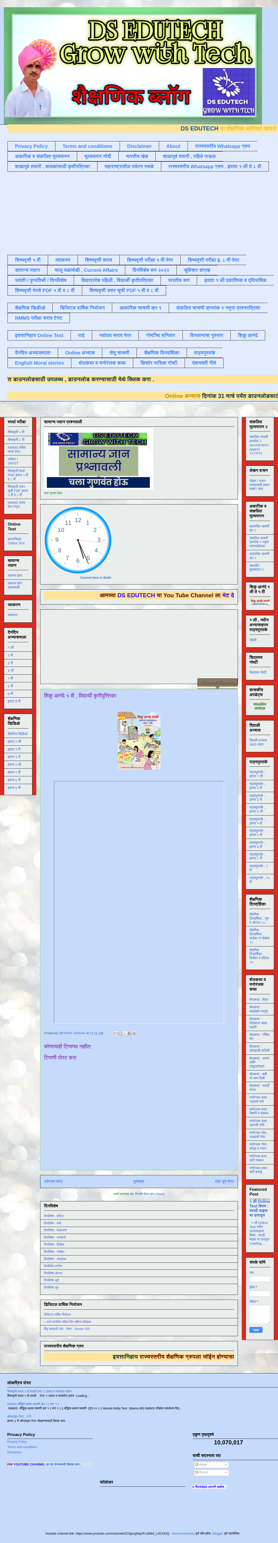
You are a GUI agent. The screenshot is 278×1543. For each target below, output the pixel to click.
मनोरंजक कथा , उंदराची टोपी (259, 1123)
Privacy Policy (31, 146)
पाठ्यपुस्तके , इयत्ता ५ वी (257, 821)
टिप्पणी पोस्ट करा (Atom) (150, 1194)
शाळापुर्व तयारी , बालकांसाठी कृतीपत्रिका (52, 166)
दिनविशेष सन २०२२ (150, 270)
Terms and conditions (87, 146)
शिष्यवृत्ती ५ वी (28, 260)
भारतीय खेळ (137, 156)
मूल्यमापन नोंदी (97, 156)
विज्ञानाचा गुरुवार (206, 335)
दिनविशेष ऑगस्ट (53, 1273)
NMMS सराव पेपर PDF (16, 505)
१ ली (11, 647)
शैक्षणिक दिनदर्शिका (161, 352)
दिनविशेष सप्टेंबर (53, 1266)
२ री (10, 655)
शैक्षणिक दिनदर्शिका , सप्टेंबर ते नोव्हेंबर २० (259, 936)
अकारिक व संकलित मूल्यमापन (42, 156)
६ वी (10, 686)
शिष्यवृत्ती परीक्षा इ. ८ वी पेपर (213, 260)
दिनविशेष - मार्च (52, 1223)
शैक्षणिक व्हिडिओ (17, 734)
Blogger (217, 1533)
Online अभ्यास (80, 352)
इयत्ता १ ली (14, 741)
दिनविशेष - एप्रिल (54, 1216)
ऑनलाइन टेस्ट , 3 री (19, 1416)
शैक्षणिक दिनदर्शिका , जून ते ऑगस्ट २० (259, 918)
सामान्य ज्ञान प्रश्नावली (15, 585)
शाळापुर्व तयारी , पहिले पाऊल (189, 156)
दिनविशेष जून (51, 1287)
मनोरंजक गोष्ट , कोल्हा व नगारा (258, 1146)
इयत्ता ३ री (14, 757)
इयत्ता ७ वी (14, 788)
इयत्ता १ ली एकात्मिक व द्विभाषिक (235, 280)
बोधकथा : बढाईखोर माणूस (258, 1009)
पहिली (252, 640)
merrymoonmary (183, 1533)
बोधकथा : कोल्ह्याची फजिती (259, 1049)
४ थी (11, 670)
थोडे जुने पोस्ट (224, 1181)
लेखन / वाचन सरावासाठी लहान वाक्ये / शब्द (259, 485)
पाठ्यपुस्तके (204, 352)
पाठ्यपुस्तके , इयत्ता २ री (257, 786)
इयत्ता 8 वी (14, 701)
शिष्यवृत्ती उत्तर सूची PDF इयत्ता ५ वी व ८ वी (18, 491)
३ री (10, 663)
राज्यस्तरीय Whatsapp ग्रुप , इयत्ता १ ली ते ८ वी (214, 166)
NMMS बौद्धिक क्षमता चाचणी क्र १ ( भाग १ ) (33, 1404)
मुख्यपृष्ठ (138, 1181)
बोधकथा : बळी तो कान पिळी (258, 1076)
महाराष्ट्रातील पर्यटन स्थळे (129, 166)
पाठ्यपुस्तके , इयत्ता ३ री (257, 798)
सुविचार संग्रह (197, 270)
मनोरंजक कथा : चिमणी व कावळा (259, 1111)
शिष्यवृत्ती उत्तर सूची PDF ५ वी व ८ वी (124, 290)
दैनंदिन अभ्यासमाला (33, 352)
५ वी (10, 678)
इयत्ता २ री (14, 749)
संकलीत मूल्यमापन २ (256, 568)
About (173, 146)
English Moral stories (39, 363)
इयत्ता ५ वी (14, 772)
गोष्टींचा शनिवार (160, 335)
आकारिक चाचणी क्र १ (140, 307)
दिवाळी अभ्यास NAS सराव (258, 742)
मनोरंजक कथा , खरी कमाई (259, 1170)
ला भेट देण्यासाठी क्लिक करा (81, 1464)
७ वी (10, 694)
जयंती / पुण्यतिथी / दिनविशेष (40, 280)
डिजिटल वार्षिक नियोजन (82, 307)
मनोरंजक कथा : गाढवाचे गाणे (259, 1099)
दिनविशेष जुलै (51, 1280)
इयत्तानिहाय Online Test (39, 335)
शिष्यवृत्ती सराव (98, 260)
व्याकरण (62, 260)
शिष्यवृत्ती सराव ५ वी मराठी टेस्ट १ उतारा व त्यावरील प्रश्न (39, 1391)
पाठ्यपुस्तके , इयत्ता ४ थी (257, 809)
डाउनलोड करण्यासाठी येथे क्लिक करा (90, 379)
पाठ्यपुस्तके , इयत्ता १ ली (257, 774)
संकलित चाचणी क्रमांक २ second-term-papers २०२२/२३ (259, 445)
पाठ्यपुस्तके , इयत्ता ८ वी (257, 856)
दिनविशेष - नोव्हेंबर (54, 1252)
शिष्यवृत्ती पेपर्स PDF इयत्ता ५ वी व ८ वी (18, 475)
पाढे (81, 335)
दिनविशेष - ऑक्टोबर (55, 1259)
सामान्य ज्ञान (27, 270)
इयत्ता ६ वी (14, 780)
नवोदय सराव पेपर (115, 335)
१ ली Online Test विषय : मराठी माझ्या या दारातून (259, 1208)
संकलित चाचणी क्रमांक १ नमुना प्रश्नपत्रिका (218, 307)
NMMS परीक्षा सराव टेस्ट (38, 318)
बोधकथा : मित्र (258, 1000)
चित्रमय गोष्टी (257, 672)
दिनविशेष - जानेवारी (55, 1237)
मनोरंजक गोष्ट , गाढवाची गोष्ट (258, 1135)
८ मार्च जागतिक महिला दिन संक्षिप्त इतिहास (67, 1322)
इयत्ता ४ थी (14, 764)
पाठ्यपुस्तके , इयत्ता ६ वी (257, 833)
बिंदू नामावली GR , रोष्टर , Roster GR (66, 1329)
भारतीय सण (179, 280)
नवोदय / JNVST (13, 461)
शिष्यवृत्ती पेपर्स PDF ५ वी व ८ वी (45, 290)
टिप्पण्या (201, 1472)
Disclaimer (139, 146)
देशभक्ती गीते (204, 363)
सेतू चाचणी (119, 352)
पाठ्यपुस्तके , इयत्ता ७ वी (257, 845)
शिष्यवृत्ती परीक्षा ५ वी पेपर (150, 260)
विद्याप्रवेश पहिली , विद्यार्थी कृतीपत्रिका (117, 280)
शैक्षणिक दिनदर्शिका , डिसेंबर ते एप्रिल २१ (259, 956)
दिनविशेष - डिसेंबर (54, 1244)
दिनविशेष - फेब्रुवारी (55, 1230)
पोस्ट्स (201, 1465)
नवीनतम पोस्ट (53, 1181)
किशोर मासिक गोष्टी (158, 363)
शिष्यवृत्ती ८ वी (16, 440)
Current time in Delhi (95, 577)
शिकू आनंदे (248, 335)
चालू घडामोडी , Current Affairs (86, 270)
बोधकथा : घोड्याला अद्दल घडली (258, 1023)
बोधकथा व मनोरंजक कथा (102, 363)
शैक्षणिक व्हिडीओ (30, 307)
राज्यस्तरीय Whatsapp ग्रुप (222, 146)
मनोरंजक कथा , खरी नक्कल (259, 1158)
